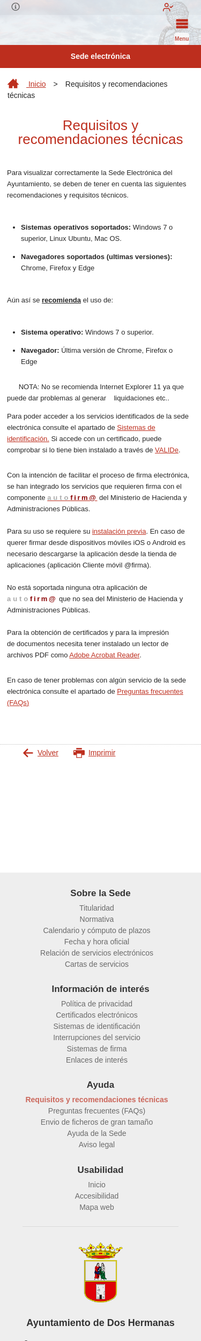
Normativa (97, 919)
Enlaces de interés (97, 1060)
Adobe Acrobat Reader (104, 655)
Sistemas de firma (96, 1048)
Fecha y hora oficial (96, 941)
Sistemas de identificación (97, 1026)
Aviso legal (97, 1144)
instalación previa (119, 531)
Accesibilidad (97, 1196)
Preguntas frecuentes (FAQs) (96, 1111)
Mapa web (96, 1207)
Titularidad (96, 908)
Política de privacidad (96, 1003)
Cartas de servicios (97, 964)
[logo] (22, 30)
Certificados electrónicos (97, 1015)
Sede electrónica (100, 56)
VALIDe (166, 450)
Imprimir (94, 753)
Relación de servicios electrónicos (96, 953)
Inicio (27, 84)
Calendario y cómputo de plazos (96, 930)
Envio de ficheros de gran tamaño (97, 1122)
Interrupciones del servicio (96, 1037)
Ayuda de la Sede (96, 1133)
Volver (40, 753)
